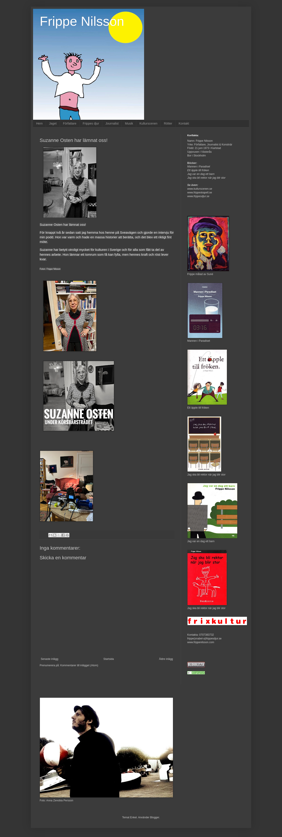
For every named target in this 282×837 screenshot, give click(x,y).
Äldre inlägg (166, 659)
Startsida (108, 659)
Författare (69, 123)
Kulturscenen (148, 123)
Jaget (53, 123)
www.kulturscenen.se (199, 188)
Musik (129, 123)
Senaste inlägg (49, 659)
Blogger (154, 817)
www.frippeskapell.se (199, 192)
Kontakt (184, 123)
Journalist (112, 123)
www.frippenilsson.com (200, 642)
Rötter (168, 123)
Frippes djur (91, 123)
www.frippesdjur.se (198, 196)
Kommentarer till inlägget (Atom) (79, 665)
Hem (39, 123)
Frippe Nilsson (82, 21)
